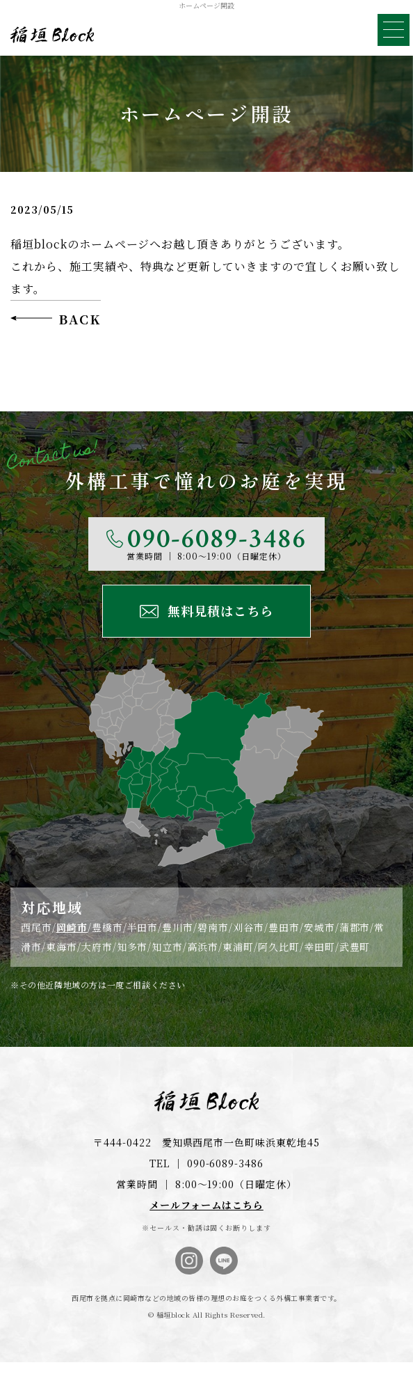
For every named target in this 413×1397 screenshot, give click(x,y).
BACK (79, 319)
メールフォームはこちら (206, 1205)
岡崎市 (72, 927)
